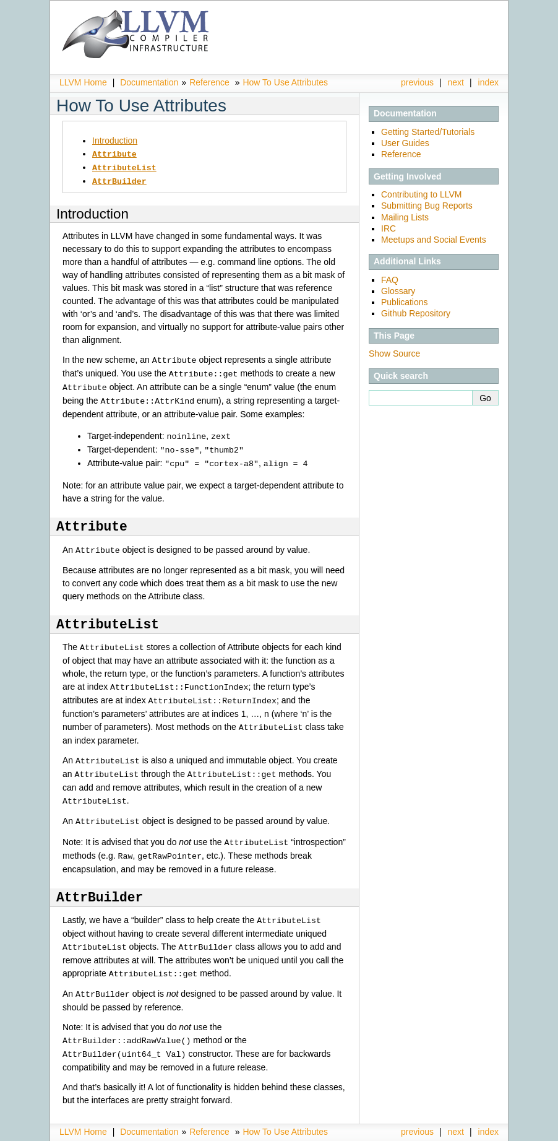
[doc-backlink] (91, 520)
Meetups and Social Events (433, 240)
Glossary (398, 291)
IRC (388, 228)
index (488, 82)
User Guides (405, 143)
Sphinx (473, 1131)
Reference (209, 82)
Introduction (114, 140)
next (456, 82)
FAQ (389, 280)
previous (417, 82)
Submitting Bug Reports (427, 205)
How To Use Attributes (285, 82)
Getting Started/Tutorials (427, 132)
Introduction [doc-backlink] (92, 212)
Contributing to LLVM (421, 194)
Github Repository (415, 313)
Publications (404, 302)
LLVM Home (83, 82)
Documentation (149, 82)
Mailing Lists (405, 217)
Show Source (394, 353)
